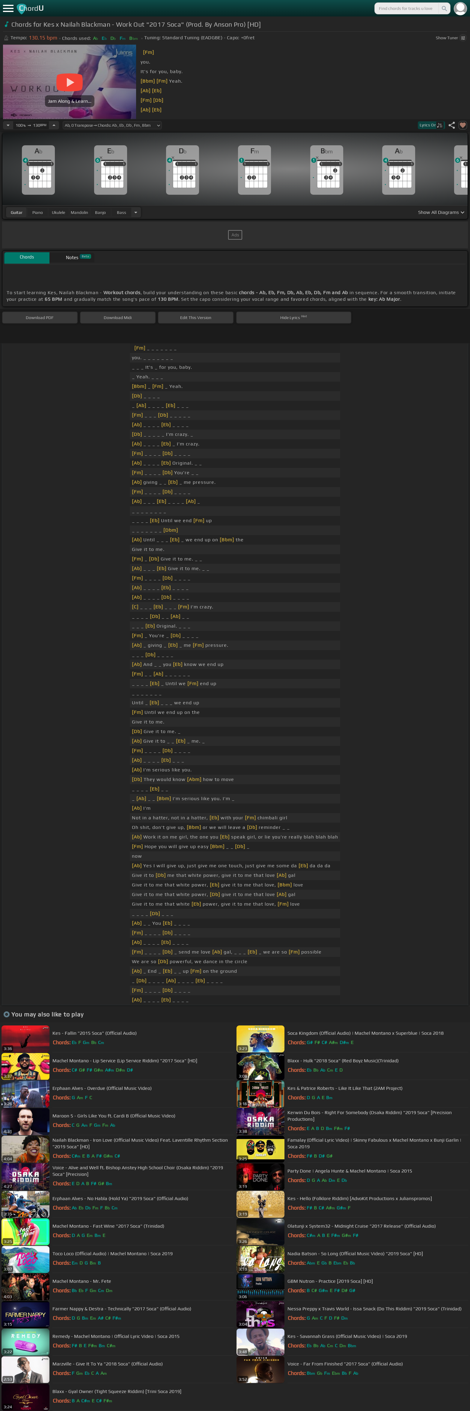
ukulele (58, 212)
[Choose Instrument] (135, 212)
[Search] (444, 8)
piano (37, 212)
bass (121, 212)
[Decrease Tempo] (8, 125)
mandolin (79, 212)
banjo (100, 212)
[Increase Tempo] (54, 125)
